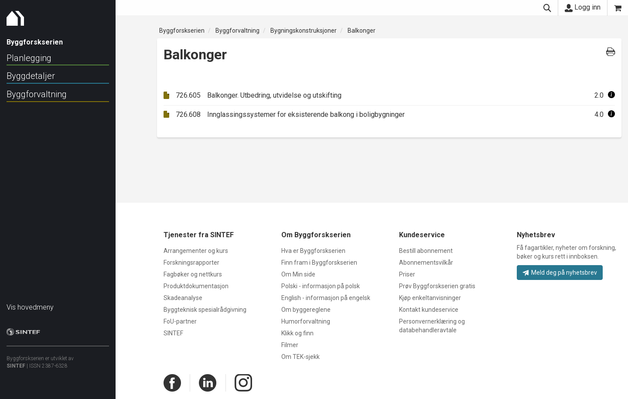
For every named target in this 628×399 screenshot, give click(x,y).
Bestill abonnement (426, 250)
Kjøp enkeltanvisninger (430, 297)
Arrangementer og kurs (196, 250)
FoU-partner (180, 321)
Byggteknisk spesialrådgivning (205, 309)
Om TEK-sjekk (300, 356)
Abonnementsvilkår (426, 262)
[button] (611, 95)
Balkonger (361, 30)
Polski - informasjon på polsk (320, 286)
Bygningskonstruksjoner (303, 30)
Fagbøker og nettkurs (193, 274)
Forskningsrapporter (191, 262)
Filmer (289, 344)
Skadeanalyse (183, 297)
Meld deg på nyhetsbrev (559, 272)
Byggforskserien (182, 30)
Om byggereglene (306, 309)
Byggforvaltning (37, 94)
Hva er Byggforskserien (313, 250)
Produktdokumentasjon (196, 286)
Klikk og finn (297, 333)
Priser (407, 274)
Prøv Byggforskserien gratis (437, 286)
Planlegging (29, 58)
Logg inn (583, 7)
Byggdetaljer (31, 76)
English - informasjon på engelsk (325, 297)
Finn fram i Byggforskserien (319, 262)
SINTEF (16, 361)
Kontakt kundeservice (428, 309)
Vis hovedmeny (30, 303)
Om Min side (298, 274)
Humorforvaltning (305, 321)
